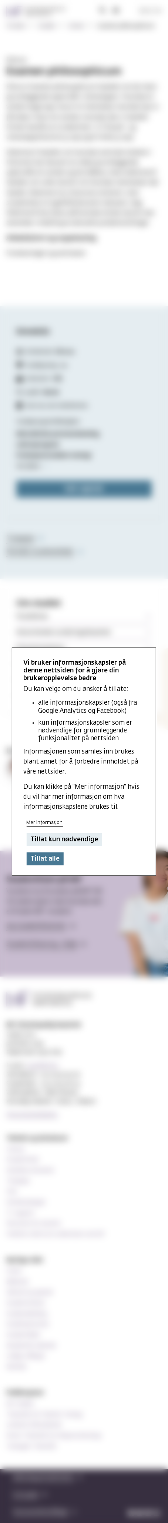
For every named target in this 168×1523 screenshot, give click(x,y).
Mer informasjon (44, 822)
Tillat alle (45, 859)
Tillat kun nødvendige (64, 839)
